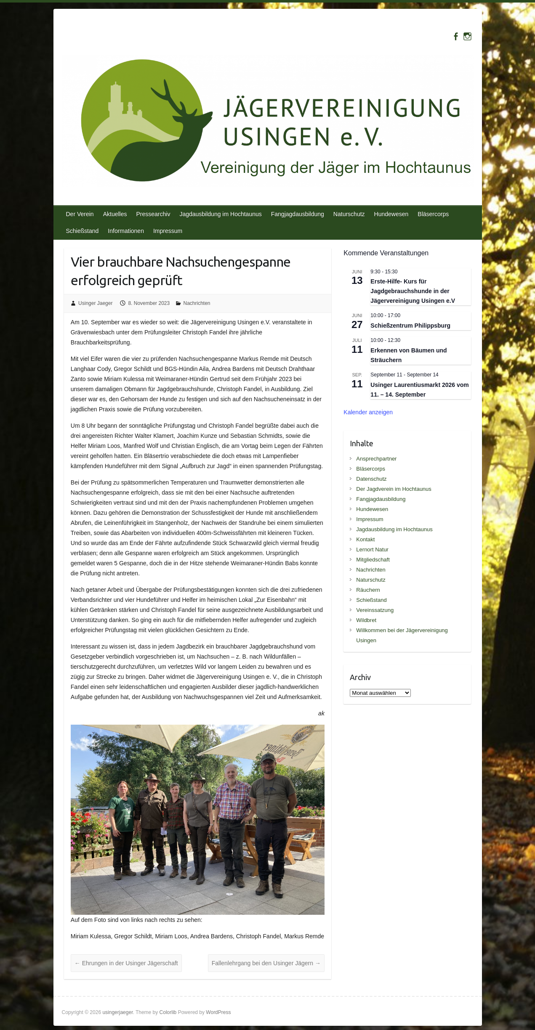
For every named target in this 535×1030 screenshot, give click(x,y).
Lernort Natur (372, 549)
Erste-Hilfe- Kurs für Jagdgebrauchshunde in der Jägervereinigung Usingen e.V (412, 291)
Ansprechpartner (376, 458)
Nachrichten (197, 303)
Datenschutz (371, 479)
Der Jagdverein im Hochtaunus (393, 489)
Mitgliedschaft (372, 559)
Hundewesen (391, 214)
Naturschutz (349, 214)
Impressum (167, 231)
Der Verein (80, 214)
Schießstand (82, 231)
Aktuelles (115, 214)
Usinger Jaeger (95, 303)
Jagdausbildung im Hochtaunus (220, 214)
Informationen (126, 231)
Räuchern (368, 590)
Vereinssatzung (375, 610)
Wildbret (366, 620)
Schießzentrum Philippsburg (410, 325)
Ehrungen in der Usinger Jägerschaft (126, 963)
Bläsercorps (433, 214)
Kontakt (365, 539)
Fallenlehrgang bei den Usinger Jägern (266, 963)
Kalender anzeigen (368, 412)
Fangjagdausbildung (297, 214)
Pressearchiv (153, 214)
